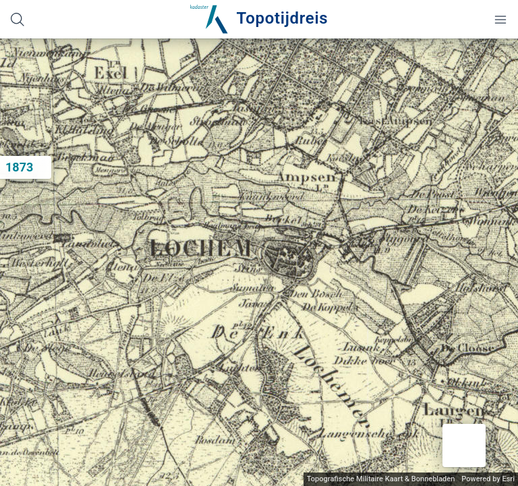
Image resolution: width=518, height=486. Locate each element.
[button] (464, 445)
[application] (259, 262)
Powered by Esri (488, 479)
